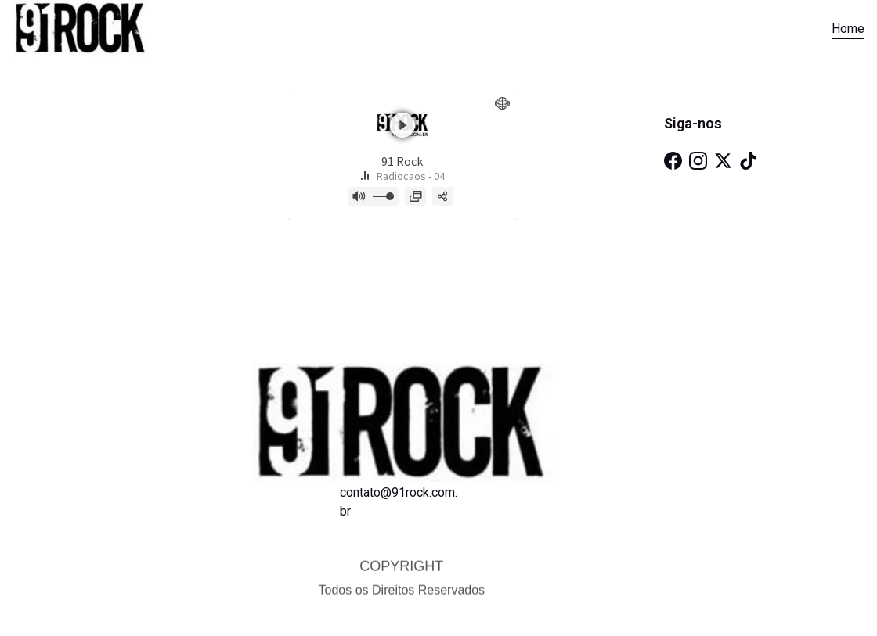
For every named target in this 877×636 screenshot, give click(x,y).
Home (848, 28)
